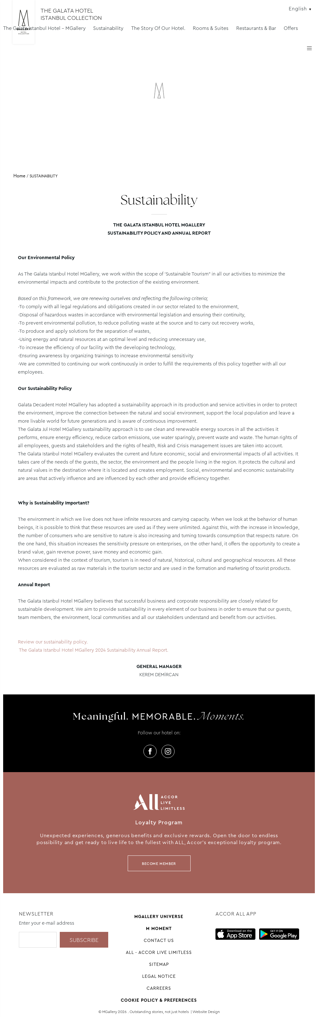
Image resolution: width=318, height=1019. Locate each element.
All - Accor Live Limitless (159, 952)
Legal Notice (159, 976)
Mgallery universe (158, 916)
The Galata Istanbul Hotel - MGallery (44, 28)
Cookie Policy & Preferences (159, 1000)
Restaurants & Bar (256, 28)
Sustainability (108, 28)
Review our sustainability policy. (53, 641)
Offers (291, 28)
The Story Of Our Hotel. (158, 28)
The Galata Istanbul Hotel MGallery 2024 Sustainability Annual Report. (94, 650)
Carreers (159, 988)
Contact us (159, 940)
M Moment (159, 928)
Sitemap (159, 964)
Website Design (206, 1012)
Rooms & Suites (210, 28)
